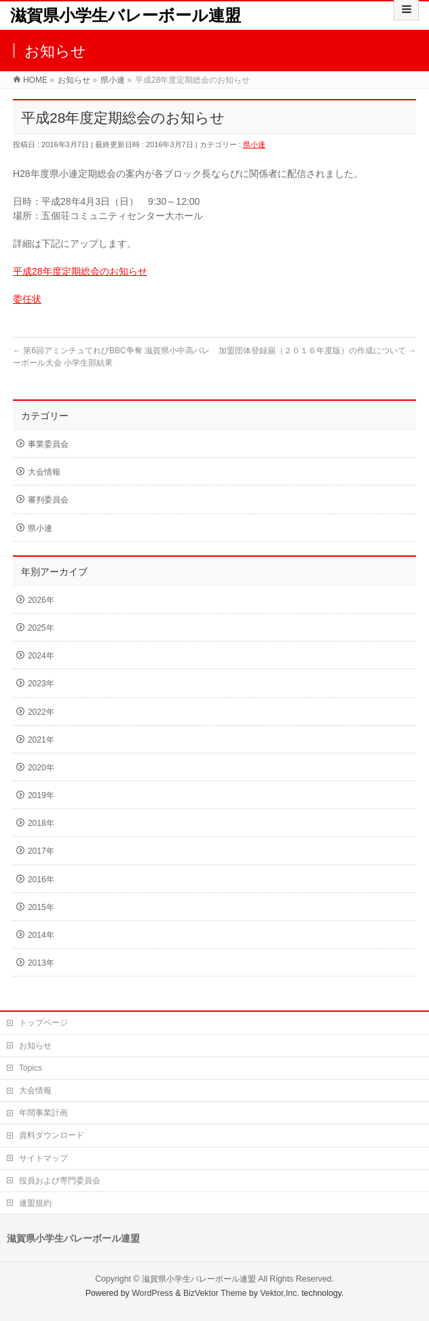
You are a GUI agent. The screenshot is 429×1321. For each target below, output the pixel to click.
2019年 (41, 795)
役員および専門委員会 (59, 1180)
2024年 (41, 655)
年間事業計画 (43, 1113)
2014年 (41, 935)
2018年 (41, 823)
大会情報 (44, 472)
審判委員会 (48, 500)
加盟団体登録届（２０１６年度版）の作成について (317, 350)
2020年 (41, 767)
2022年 (41, 712)
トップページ (43, 1022)
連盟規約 (35, 1203)
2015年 (41, 907)
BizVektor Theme (215, 1293)
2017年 (41, 851)
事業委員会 (48, 444)
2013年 (41, 963)
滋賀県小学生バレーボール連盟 (125, 15)
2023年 (41, 683)
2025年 (41, 628)
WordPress (152, 1293)
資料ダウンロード (51, 1135)
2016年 (41, 879)
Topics (30, 1068)
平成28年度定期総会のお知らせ (80, 271)
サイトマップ (43, 1158)
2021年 (41, 740)
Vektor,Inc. (279, 1293)
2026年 (41, 600)
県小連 (254, 144)
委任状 (27, 299)
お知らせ (35, 1045)
